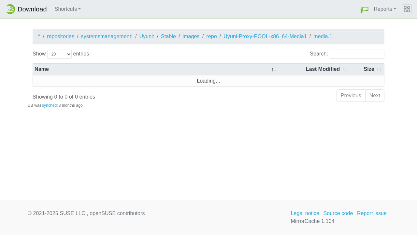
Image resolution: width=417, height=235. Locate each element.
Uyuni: (146, 36)
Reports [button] (383, 9)
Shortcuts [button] (66, 9)
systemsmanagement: (107, 36)
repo (211, 36)
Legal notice (305, 213)
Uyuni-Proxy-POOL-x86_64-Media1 (265, 36)
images (190, 36)
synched (49, 105)
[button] (364, 9)
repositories (60, 36)
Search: (347, 54)
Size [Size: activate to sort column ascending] (369, 69)
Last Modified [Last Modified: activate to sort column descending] (323, 69)
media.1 (322, 36)
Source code (338, 213)
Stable (168, 36)
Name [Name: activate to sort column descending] (42, 69)
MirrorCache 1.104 (312, 221)
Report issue (372, 213)
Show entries (61, 54)
